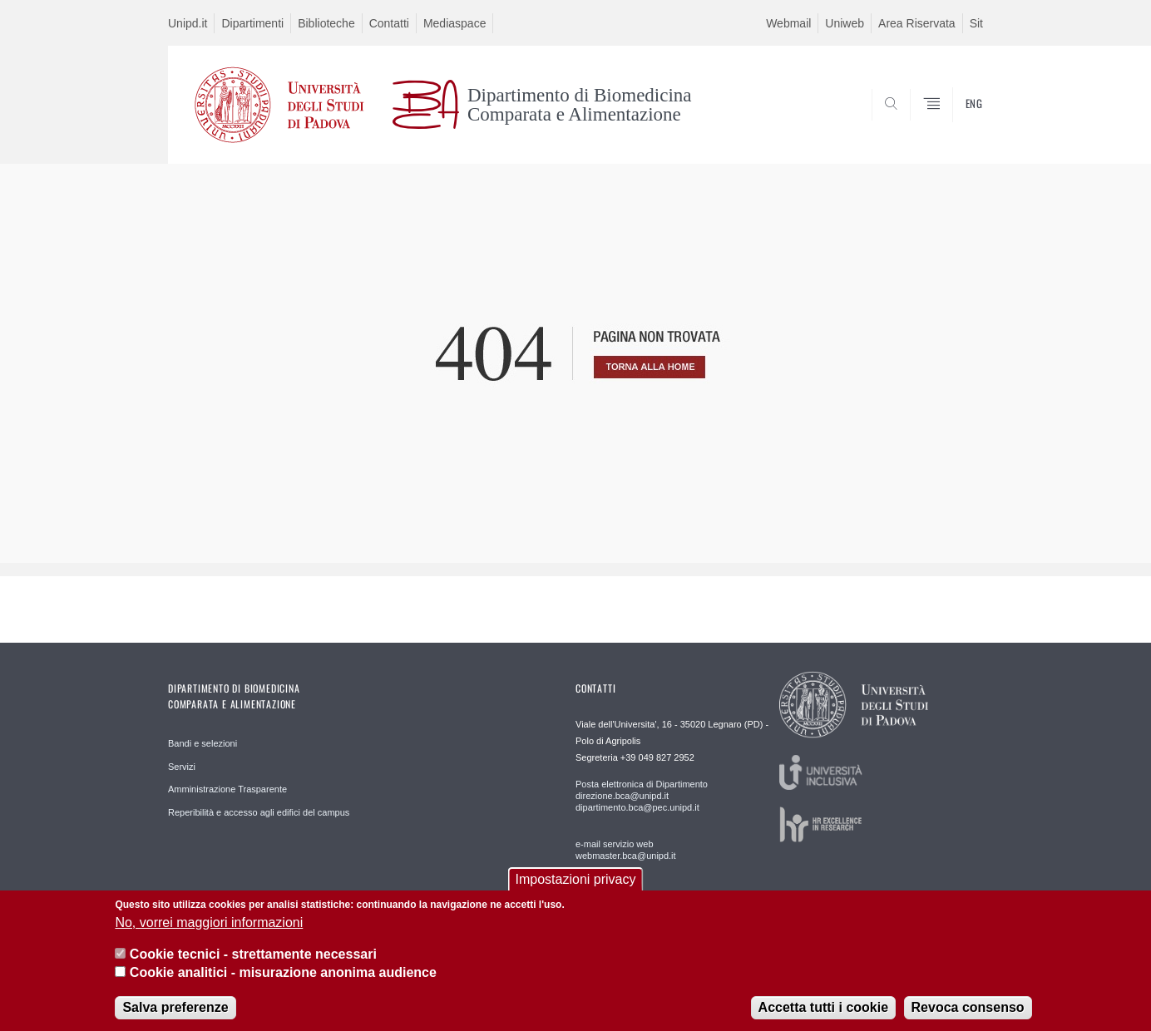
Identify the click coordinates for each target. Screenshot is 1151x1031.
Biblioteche (326, 23)
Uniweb (844, 23)
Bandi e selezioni (202, 743)
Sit (976, 23)
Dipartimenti (252, 23)
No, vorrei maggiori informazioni (209, 935)
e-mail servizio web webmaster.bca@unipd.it (626, 850)
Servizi (181, 767)
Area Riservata (917, 23)
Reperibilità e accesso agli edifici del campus (258, 812)
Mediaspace (455, 23)
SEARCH (954, 124)
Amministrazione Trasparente (227, 789)
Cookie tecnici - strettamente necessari (253, 966)
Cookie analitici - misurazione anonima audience (283, 986)
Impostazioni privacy (576, 892)
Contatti (389, 23)
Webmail (788, 23)
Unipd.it (187, 23)
